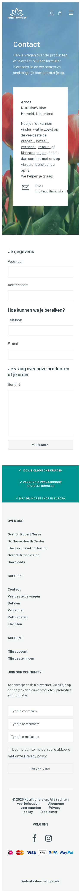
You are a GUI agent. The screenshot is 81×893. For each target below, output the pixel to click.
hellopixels (51, 881)
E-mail (13, 343)
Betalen (14, 603)
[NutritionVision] (17, 13)
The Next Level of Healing (27, 548)
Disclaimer (49, 811)
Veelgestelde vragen (24, 596)
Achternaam (18, 284)
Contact (14, 589)
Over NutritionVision (23, 555)
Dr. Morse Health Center (26, 541)
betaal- (42, 140)
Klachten (15, 624)
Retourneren (18, 617)
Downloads (16, 562)
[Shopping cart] (58, 13)
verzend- (28, 146)
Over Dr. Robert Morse (24, 534)
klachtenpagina (33, 152)
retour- (44, 146)
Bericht (14, 384)
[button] (71, 13)
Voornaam (16, 261)
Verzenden (16, 610)
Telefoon (15, 319)
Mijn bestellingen (21, 658)
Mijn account (18, 651)
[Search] (50, 13)
